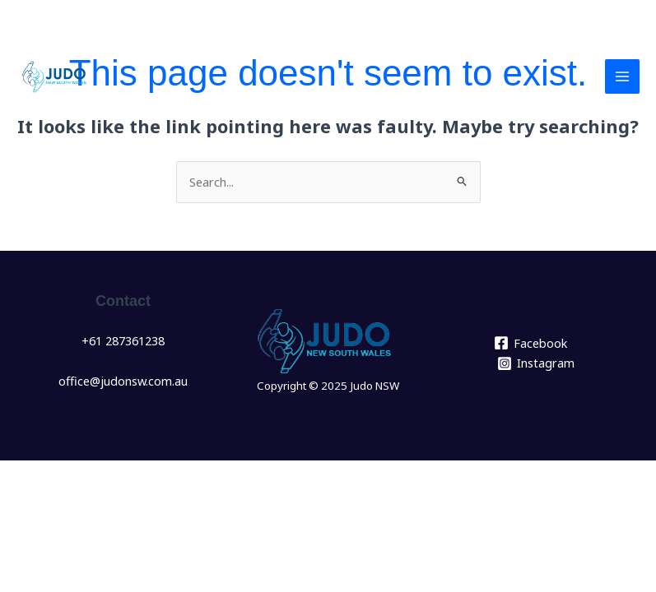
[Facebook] (530, 342)
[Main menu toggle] (622, 76)
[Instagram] (535, 363)
